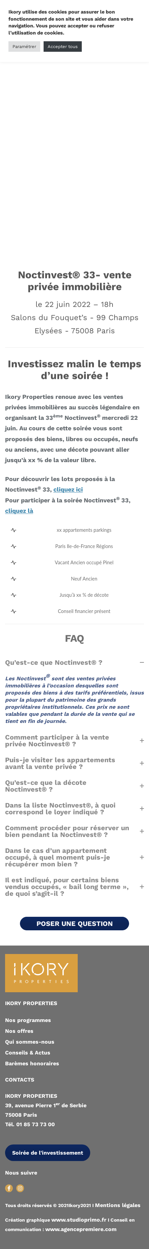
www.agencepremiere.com (81, 1229)
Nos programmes (28, 1020)
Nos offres (19, 1031)
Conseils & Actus (27, 1052)
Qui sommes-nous (29, 1042)
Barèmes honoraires (32, 1063)
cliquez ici (68, 489)
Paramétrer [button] (24, 46)
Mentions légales (118, 1205)
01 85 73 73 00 (35, 1124)
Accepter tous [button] (63, 46)
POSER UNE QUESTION (74, 923)
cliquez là (19, 511)
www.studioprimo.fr (78, 1220)
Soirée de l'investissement (47, 1153)
